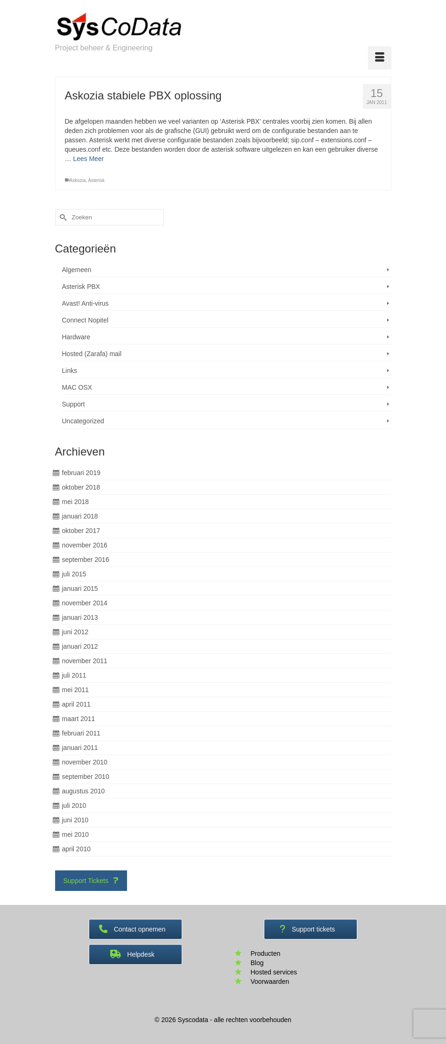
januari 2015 (80, 588)
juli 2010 (74, 805)
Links (70, 370)
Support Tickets (91, 880)
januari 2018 (80, 516)
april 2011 (76, 704)
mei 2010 (75, 834)
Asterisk (96, 180)
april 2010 (76, 849)
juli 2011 (74, 675)
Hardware (76, 337)
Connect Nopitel (85, 320)
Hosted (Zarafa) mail (92, 353)
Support (73, 404)
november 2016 (84, 545)
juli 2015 (74, 574)
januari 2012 (80, 646)
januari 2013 (80, 617)
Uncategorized (83, 421)
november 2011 (84, 661)
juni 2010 (75, 820)
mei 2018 (75, 501)
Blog (257, 963)
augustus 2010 (83, 791)
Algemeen (77, 269)
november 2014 (84, 603)
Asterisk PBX (81, 286)
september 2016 (85, 559)
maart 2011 (78, 718)
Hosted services (274, 972)
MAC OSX (77, 387)
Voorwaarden (270, 981)
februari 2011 (81, 733)
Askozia (78, 180)
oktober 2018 (81, 487)
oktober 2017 (81, 530)
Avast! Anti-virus (85, 303)
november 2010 (84, 762)
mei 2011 (75, 690)
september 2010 (85, 776)
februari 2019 (81, 472)
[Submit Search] (62, 217)
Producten (266, 953)
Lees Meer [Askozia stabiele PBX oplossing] (88, 158)
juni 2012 (75, 632)
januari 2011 (80, 747)
